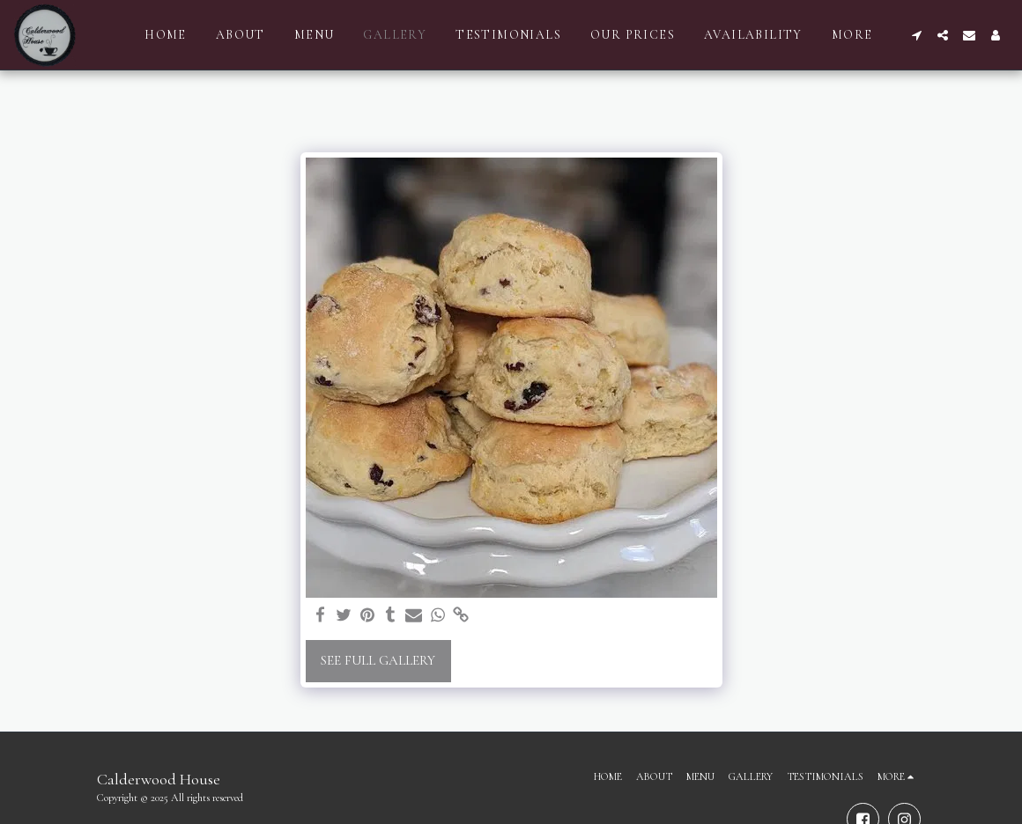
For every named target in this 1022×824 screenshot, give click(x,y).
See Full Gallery (378, 660)
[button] (916, 35)
